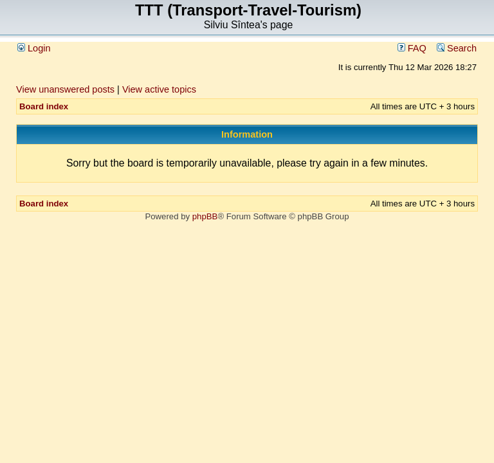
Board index (43, 106)
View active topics (159, 89)
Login (34, 48)
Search (457, 48)
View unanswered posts (65, 89)
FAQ (412, 48)
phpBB (205, 216)
